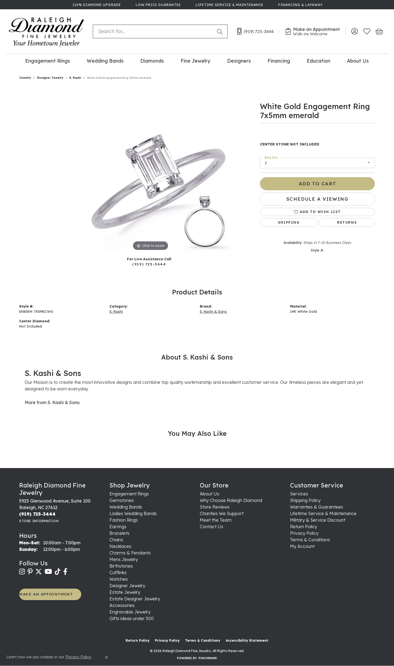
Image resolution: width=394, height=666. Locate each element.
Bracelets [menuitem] (119, 533)
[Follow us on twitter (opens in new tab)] (38, 571)
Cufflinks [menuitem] (118, 572)
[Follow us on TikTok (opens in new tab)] (57, 571)
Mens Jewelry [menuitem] (123, 559)
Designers (239, 61)
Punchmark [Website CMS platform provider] (208, 658)
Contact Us (211, 526)
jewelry (25, 78)
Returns (347, 222)
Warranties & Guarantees (316, 507)
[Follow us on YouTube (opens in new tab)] (48, 571)
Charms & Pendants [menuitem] (130, 553)
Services (299, 493)
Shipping (289, 222)
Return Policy (303, 526)
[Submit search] (220, 31)
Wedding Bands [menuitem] (125, 507)
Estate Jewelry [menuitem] (124, 592)
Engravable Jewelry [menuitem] (129, 612)
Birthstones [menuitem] (121, 566)
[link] (96, 4)
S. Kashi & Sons (213, 311)
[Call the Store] (37, 514)
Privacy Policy (304, 533)
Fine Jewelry (195, 61)
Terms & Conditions (310, 539)
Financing (279, 61)
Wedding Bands (105, 61)
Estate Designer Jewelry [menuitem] (134, 598)
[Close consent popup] (106, 657)
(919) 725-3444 (149, 264)
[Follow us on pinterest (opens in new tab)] (30, 571)
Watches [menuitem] (118, 579)
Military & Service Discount (317, 520)
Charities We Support (222, 513)
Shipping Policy (305, 500)
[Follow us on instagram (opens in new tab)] (22, 571)
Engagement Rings (47, 61)
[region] (150, 170)
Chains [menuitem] (116, 539)
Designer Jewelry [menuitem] (127, 585)
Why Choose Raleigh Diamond (231, 500)
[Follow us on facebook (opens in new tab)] (65, 571)
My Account (302, 546)
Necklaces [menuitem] (120, 546)
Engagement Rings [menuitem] (129, 493)
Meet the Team (215, 520)
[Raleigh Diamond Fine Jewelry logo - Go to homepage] (46, 31)
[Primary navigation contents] (197, 61)
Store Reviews (215, 507)
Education (318, 61)
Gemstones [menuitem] (121, 500)
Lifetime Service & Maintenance (323, 513)
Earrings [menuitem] (117, 526)
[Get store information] (39, 521)
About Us (358, 61)
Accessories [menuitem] (122, 605)
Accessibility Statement (247, 640)
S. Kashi (75, 78)
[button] (354, 31)
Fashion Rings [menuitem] (123, 520)
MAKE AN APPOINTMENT (46, 594)
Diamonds (152, 61)
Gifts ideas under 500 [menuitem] (131, 618)
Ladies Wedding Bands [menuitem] (133, 513)
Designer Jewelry (50, 78)
